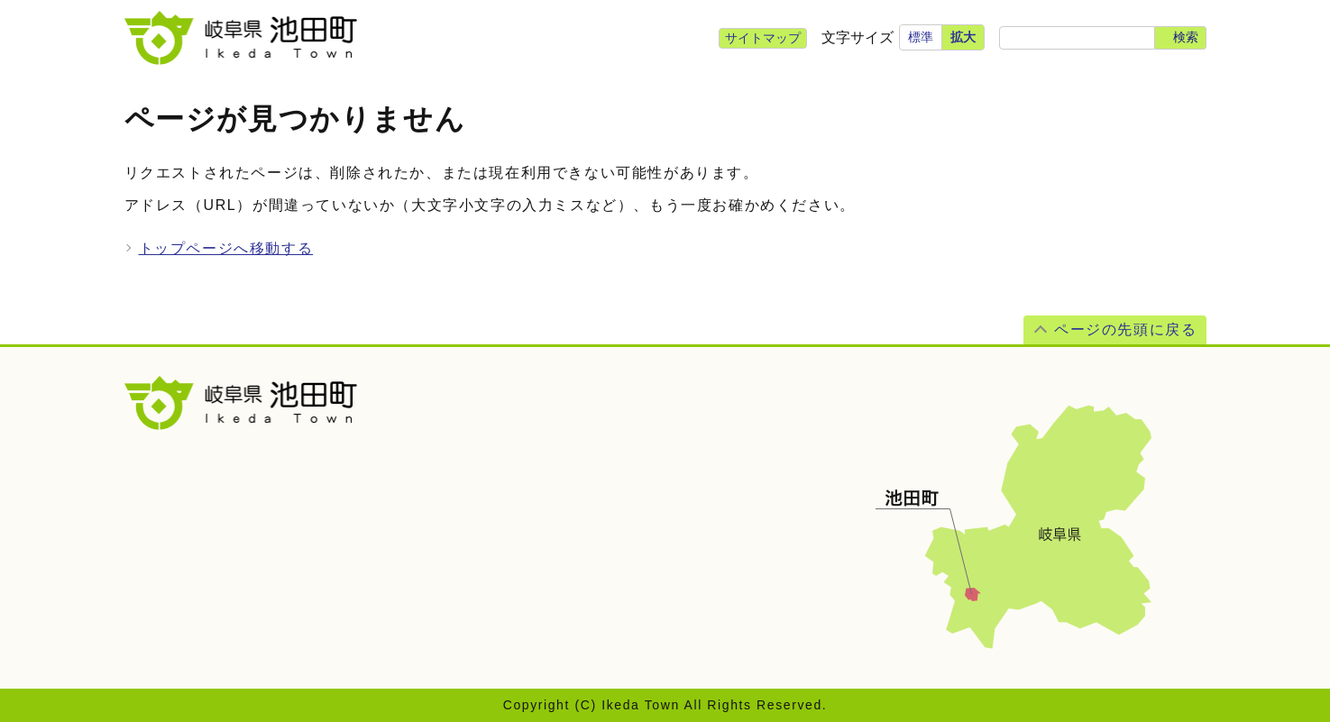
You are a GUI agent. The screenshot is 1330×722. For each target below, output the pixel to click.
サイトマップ (763, 38)
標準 (920, 37)
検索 (1185, 37)
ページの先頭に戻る (1125, 329)
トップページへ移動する (226, 248)
